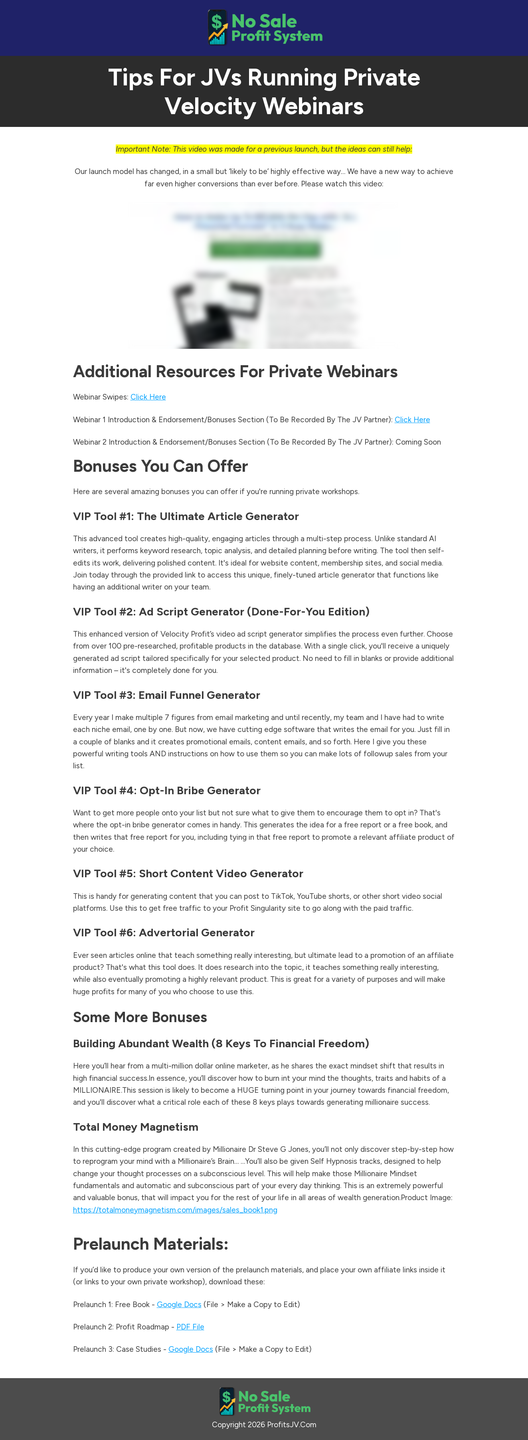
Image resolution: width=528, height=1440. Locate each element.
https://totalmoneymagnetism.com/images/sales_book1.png (175, 1210)
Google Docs (179, 1304)
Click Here (148, 397)
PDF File (190, 1326)
